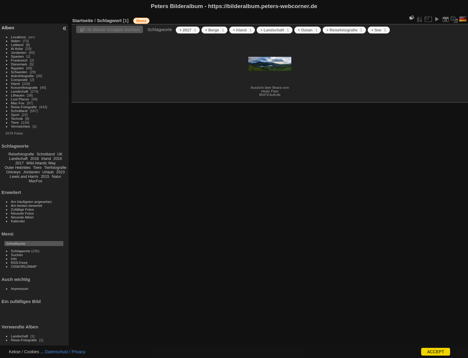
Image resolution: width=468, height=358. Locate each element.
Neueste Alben (22, 217)
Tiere (15, 122)
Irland (15, 83)
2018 (34, 158)
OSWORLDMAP (24, 266)
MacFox (35, 181)
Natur (56, 176)
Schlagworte (20, 251)
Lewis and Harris (24, 176)
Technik (17, 118)
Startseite (82, 20)
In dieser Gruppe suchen (113, 29)
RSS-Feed (19, 262)
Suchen (17, 255)
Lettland (17, 45)
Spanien (17, 56)
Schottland (19, 111)
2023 (60, 172)
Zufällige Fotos (22, 209)
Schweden (19, 72)
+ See (378, 30)
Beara (141, 21)
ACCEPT (435, 351)
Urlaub (48, 172)
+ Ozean (308, 30)
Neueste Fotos (22, 213)
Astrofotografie (22, 76)
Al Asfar (17, 49)
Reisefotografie (21, 154)
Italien (15, 41)
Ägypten (17, 68)
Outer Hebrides (17, 167)
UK (60, 154)
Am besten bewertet (26, 205)
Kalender (18, 221)
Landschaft (19, 91)
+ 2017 (187, 30)
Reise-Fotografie (24, 107)
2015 (45, 176)
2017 (19, 163)
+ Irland (242, 30)
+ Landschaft (274, 30)
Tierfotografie (55, 167)
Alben (7, 27)
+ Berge (214, 30)
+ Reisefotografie (344, 30)
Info (14, 259)
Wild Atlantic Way (41, 163)
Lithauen (17, 95)
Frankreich (19, 60)
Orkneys (13, 172)
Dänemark (19, 64)
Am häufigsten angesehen (31, 202)
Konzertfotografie (24, 87)
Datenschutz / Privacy (65, 351)
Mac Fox (17, 103)
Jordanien (19, 52)
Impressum (19, 288)
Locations (18, 37)
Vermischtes (20, 126)
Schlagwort (109, 20)
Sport (15, 115)
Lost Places (20, 99)
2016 (57, 158)
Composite (19, 80)
